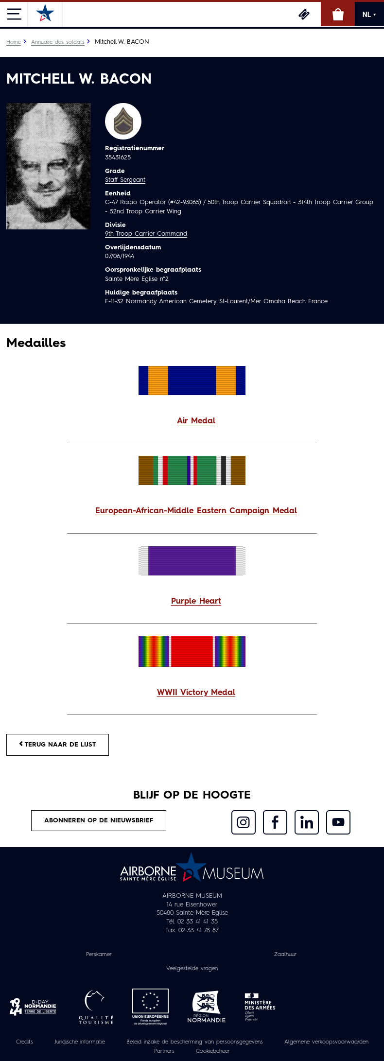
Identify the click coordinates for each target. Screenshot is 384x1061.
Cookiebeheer (213, 1051)
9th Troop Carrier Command (146, 234)
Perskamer (99, 954)
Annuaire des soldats (58, 42)
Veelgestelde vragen (192, 969)
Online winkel (338, 14)
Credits (24, 1042)
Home (13, 42)
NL (369, 14)
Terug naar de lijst (57, 744)
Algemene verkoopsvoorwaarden (326, 1042)
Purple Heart (196, 602)
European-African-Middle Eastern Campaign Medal (196, 511)
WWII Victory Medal (196, 693)
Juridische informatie (79, 1042)
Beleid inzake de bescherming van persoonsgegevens (194, 1042)
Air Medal (196, 421)
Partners (164, 1051)
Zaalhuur (285, 954)
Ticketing (304, 14)
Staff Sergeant (125, 180)
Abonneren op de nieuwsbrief (98, 820)
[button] (192, 421)
